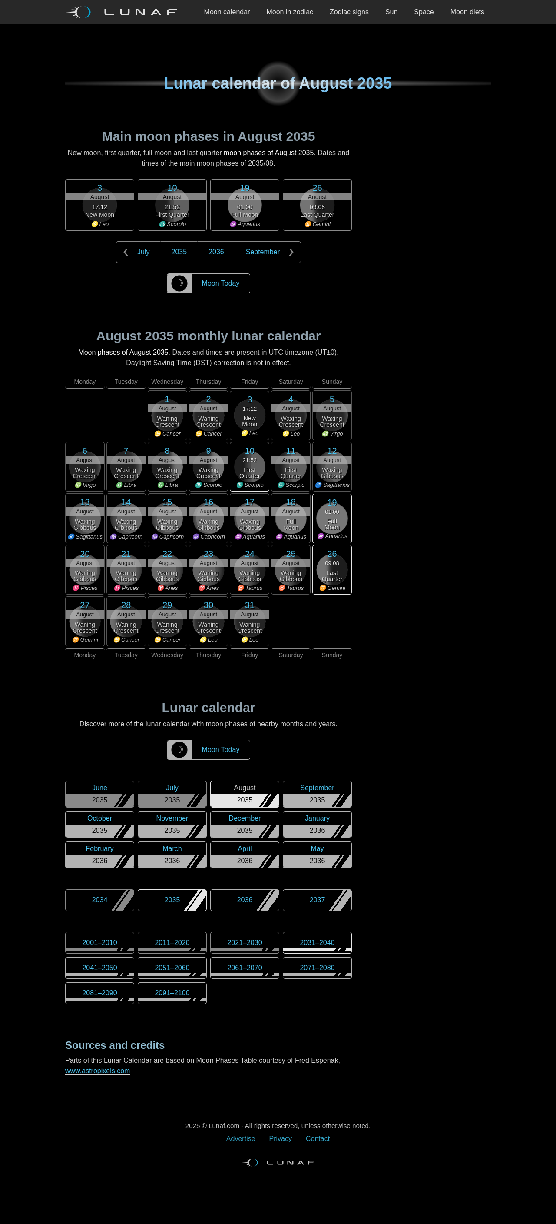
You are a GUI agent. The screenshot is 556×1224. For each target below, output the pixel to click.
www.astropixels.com (97, 1070)
